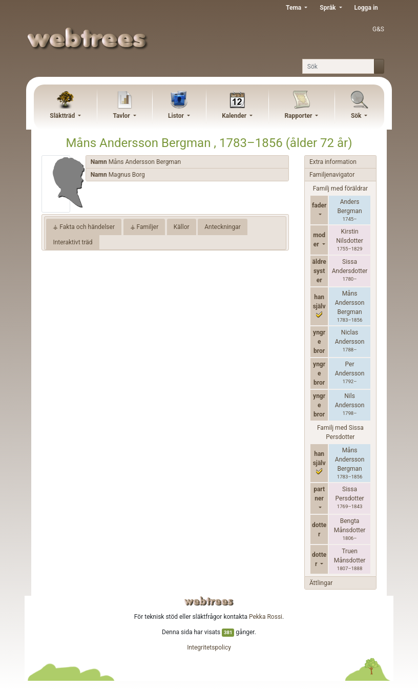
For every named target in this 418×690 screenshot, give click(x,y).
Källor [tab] (182, 227)
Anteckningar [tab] (222, 227)
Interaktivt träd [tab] (72, 242)
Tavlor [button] (122, 115)
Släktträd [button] (63, 115)
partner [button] (319, 494)
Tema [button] (294, 7)
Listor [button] (176, 115)
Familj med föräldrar (340, 188)
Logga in (366, 7)
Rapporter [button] (299, 115)
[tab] (187, 162)
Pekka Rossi (265, 616)
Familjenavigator (331, 174)
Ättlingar (320, 583)
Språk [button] (328, 7)
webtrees (209, 601)
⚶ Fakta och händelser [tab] (84, 227)
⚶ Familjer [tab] (144, 227)
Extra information (333, 161)
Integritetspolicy (209, 647)
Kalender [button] (235, 115)
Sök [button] (357, 115)
